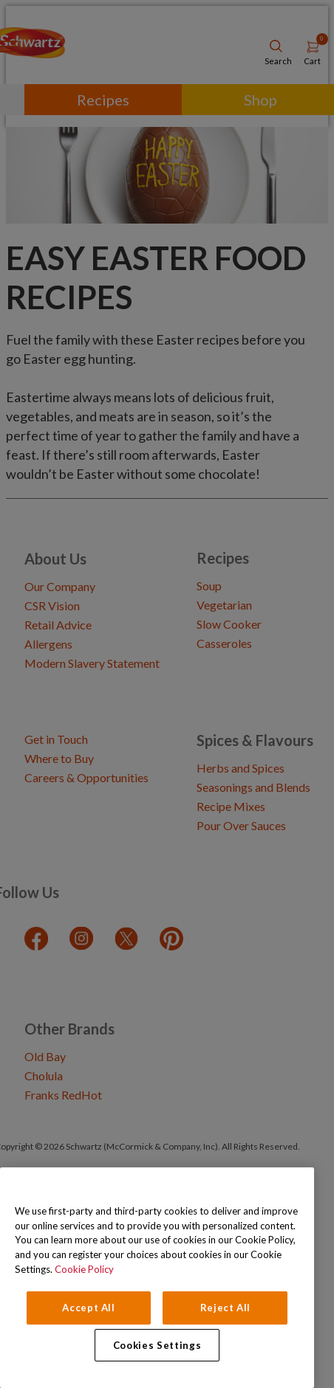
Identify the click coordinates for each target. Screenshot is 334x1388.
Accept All (88, 1307)
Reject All (225, 1307)
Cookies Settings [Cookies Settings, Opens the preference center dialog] (157, 1345)
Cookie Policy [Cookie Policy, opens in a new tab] (84, 1269)
